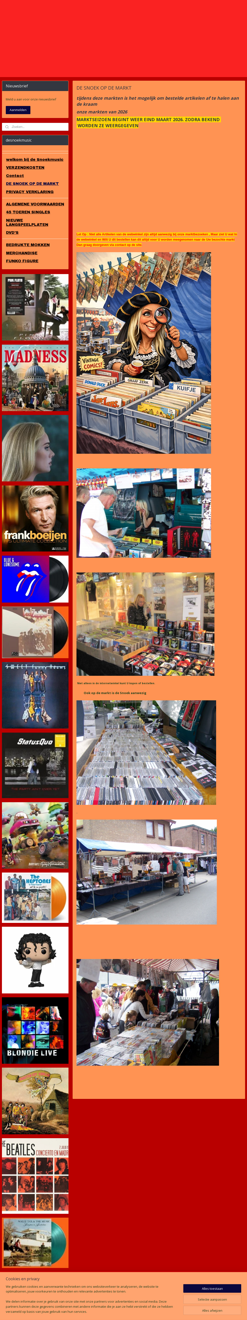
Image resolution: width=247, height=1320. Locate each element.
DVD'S (12, 268)
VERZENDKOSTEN (25, 203)
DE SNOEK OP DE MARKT (32, 219)
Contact (15, 211)
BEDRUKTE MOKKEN (28, 280)
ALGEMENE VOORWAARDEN (35, 240)
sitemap (106, 1311)
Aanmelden (18, 146)
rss (116, 1311)
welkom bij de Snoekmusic (34, 195)
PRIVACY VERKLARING (30, 227)
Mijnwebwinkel (176, 1311)
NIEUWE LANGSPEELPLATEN (27, 258)
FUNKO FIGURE (22, 297)
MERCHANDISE (21, 289)
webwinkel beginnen (134, 1311)
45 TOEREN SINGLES (28, 248)
